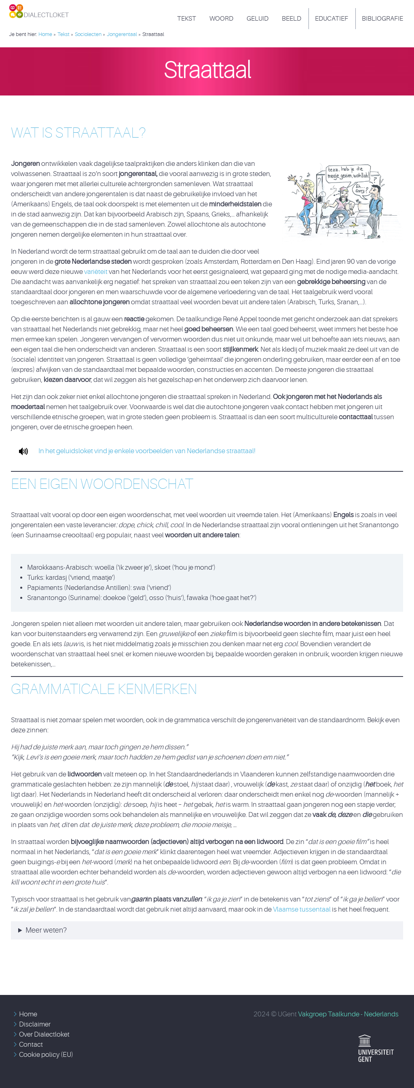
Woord (221, 18)
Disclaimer (35, 1024)
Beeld (291, 18)
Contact (31, 1044)
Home (28, 1014)
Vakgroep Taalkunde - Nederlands (348, 1014)
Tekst (186, 18)
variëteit (96, 272)
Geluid (257, 18)
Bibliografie (382, 18)
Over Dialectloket (44, 1034)
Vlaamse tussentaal (302, 909)
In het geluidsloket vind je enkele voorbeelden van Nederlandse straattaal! (134, 451)
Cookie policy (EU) (46, 1054)
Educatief (331, 18)
